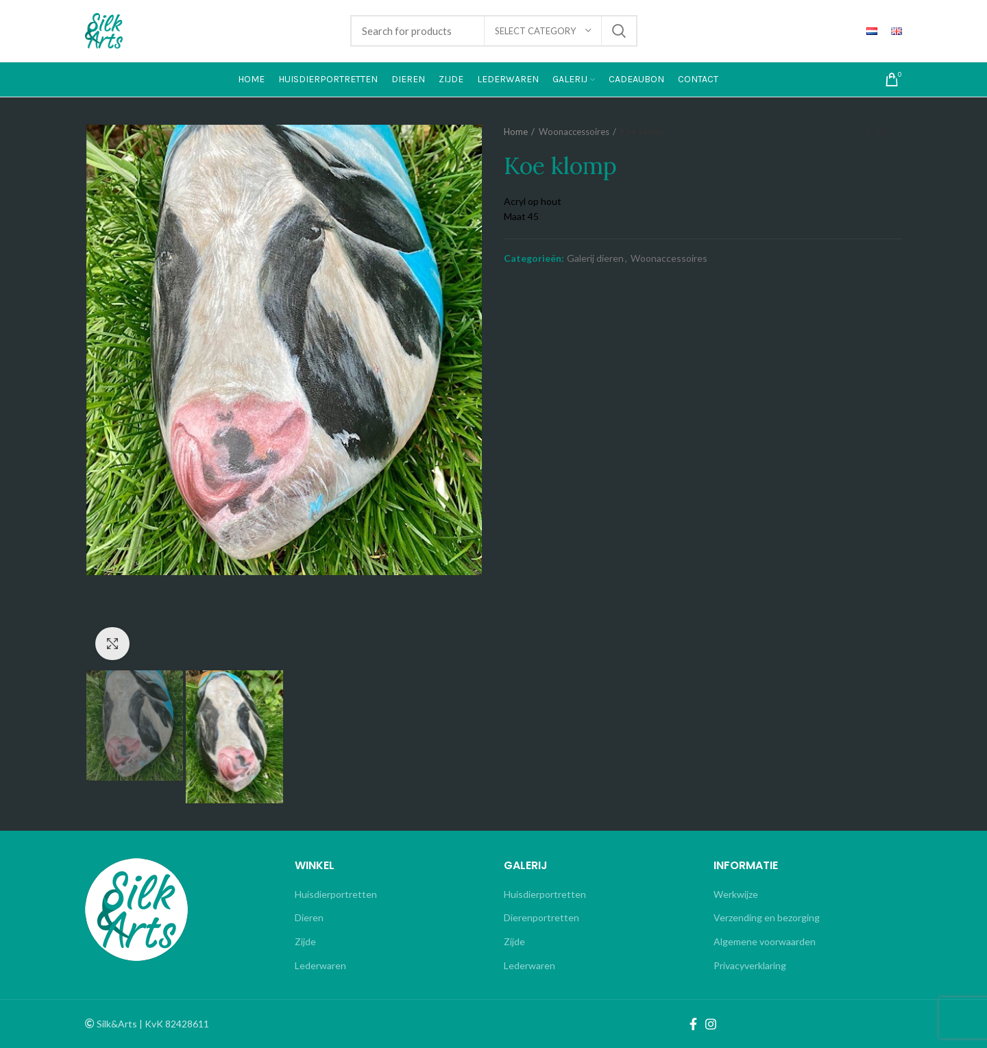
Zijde (305, 941)
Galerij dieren (595, 258)
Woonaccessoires (574, 131)
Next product (895, 132)
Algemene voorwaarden (765, 941)
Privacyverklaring (750, 965)
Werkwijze (736, 894)
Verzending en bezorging (767, 917)
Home (516, 131)
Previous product (868, 132)
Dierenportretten (541, 917)
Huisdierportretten (336, 894)
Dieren (309, 917)
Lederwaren (320, 965)
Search (619, 31)
